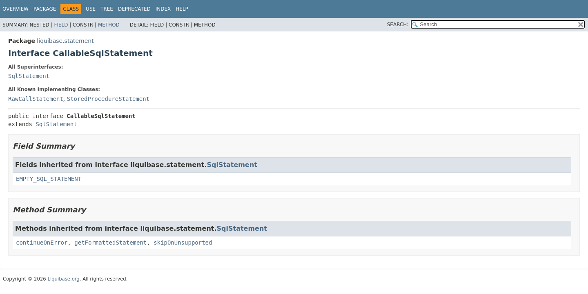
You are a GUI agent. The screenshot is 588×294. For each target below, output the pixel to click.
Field (61, 25)
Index (163, 9)
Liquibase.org (63, 279)
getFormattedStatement (110, 242)
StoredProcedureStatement (108, 99)
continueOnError (41, 242)
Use (91, 9)
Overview (15, 9)
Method (109, 25)
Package (44, 9)
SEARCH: (398, 24)
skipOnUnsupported (183, 242)
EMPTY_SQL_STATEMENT (48, 179)
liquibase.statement (65, 41)
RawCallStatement (35, 99)
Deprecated (134, 9)
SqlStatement (28, 76)
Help (182, 9)
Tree (106, 9)
